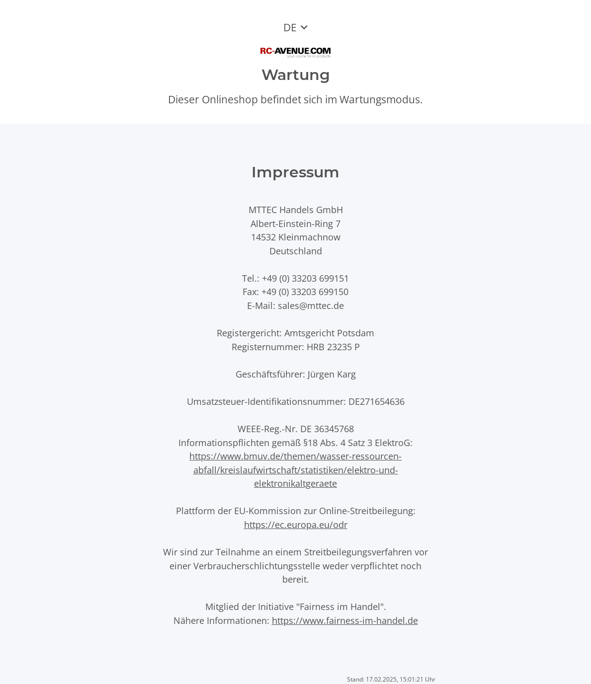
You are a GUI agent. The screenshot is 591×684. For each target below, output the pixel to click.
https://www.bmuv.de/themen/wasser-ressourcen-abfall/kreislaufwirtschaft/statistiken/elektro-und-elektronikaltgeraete (295, 469)
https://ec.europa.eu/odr (295, 524)
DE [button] (290, 27)
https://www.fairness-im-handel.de (345, 620)
